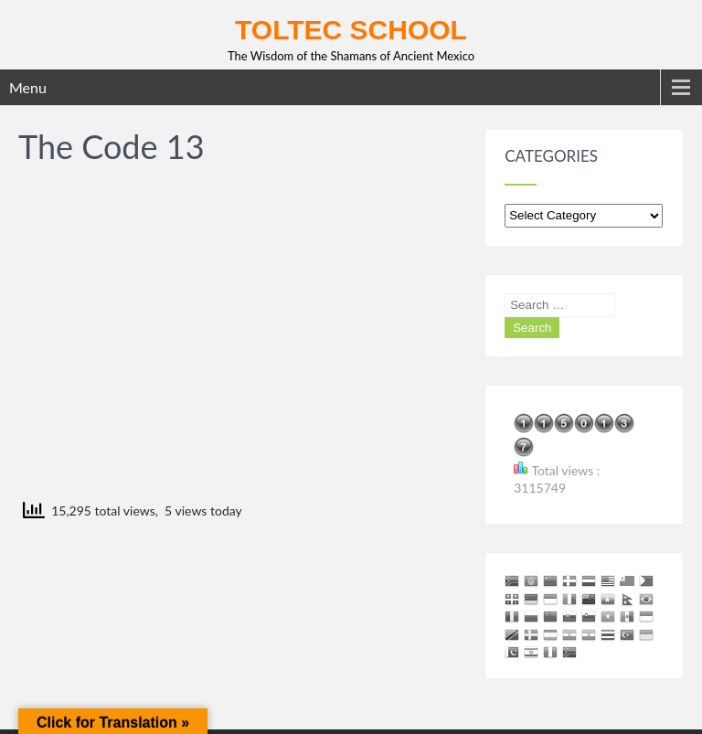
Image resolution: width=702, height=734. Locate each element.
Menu (28, 87)
